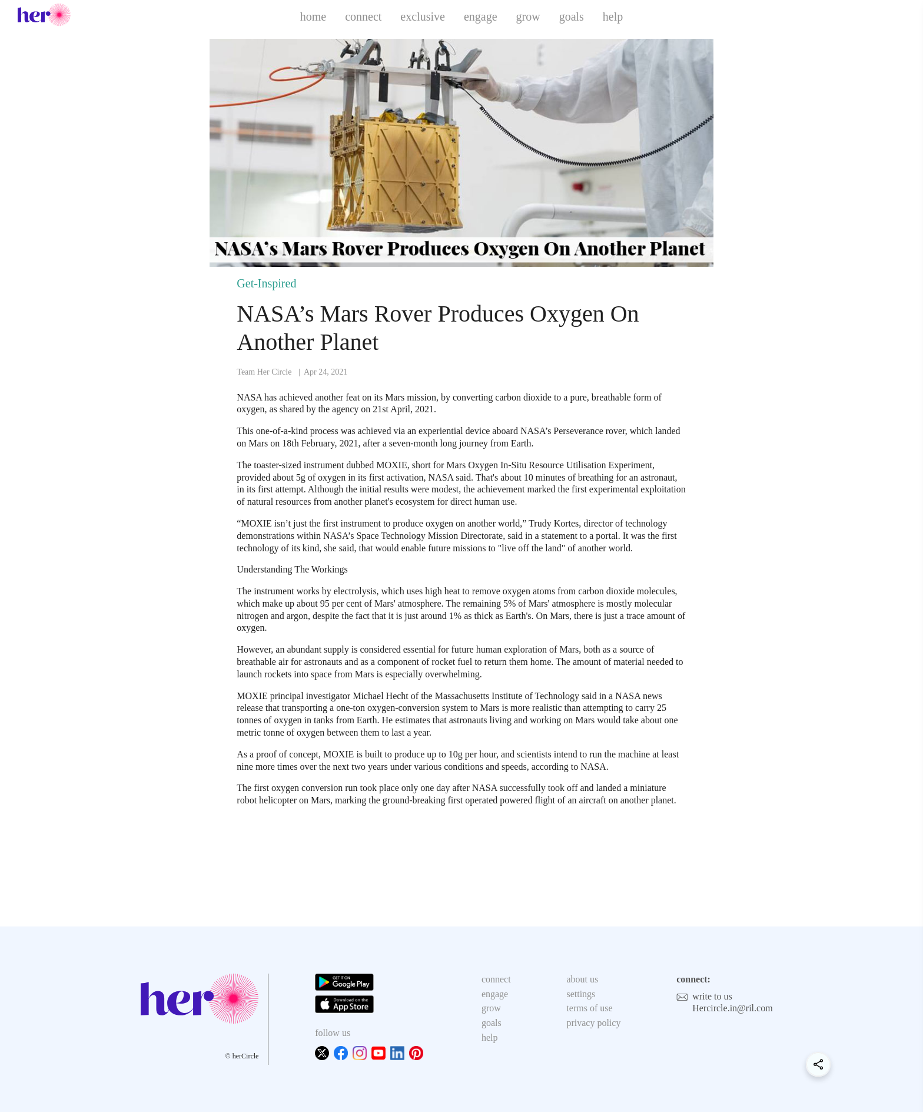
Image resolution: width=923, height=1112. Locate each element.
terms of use (589, 1008)
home (313, 16)
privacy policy (593, 1023)
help (613, 16)
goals (571, 16)
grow (528, 16)
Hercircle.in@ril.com (732, 1008)
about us (582, 979)
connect (363, 16)
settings (580, 994)
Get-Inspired (266, 283)
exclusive (422, 16)
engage (480, 16)
